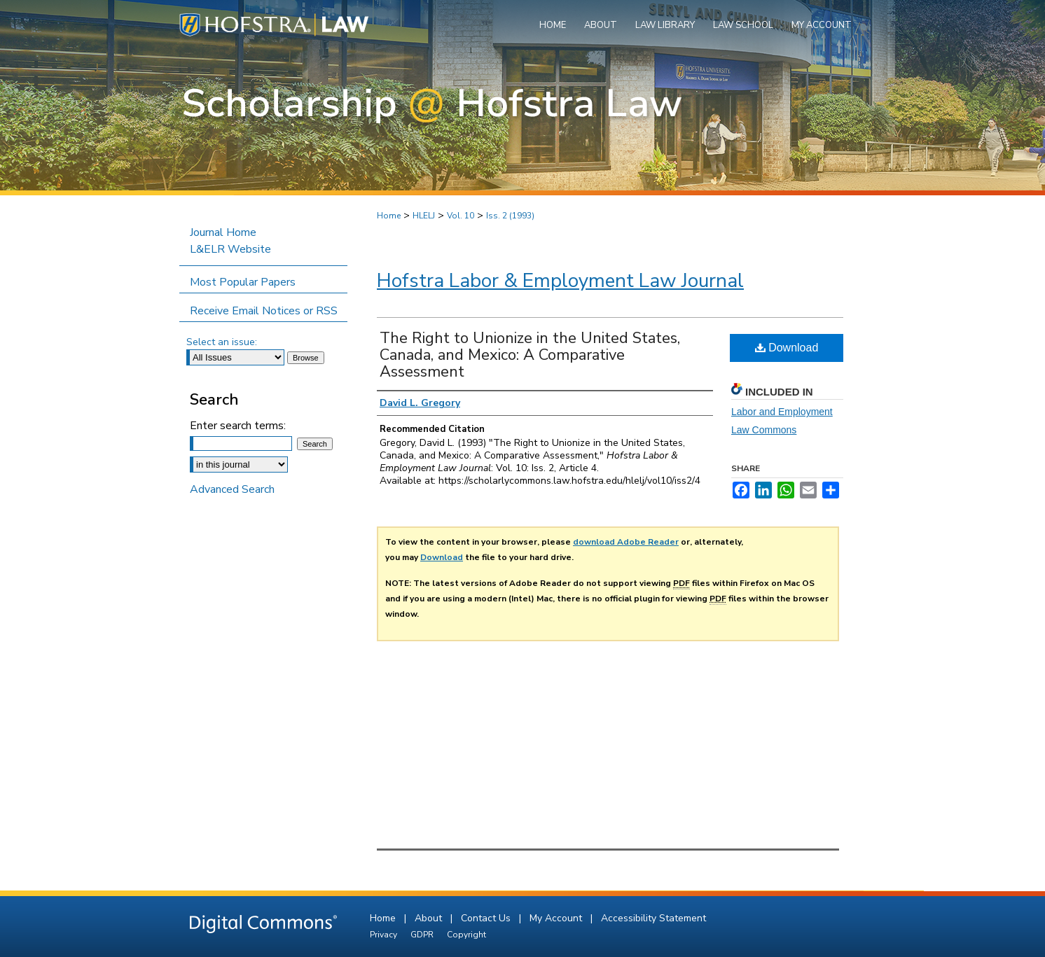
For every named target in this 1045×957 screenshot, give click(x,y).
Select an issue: (221, 342)
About (430, 918)
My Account (557, 918)
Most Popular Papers (243, 282)
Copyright (466, 934)
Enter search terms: (238, 425)
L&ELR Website (230, 249)
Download (787, 348)
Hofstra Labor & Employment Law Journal (560, 280)
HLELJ (424, 215)
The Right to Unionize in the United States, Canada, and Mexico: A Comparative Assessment (530, 355)
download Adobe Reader (626, 541)
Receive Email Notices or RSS (264, 311)
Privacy (384, 934)
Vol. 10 (460, 215)
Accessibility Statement (653, 918)
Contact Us (487, 918)
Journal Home (223, 232)
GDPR (423, 934)
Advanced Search (232, 489)
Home (389, 215)
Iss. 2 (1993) (510, 215)
